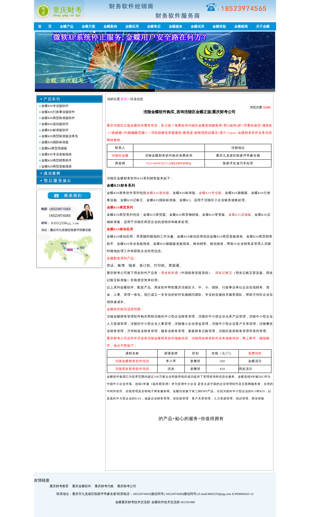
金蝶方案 (88, 26)
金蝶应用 (132, 26)
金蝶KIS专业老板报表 (56, 154)
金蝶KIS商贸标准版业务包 (59, 136)
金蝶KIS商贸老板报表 (56, 166)
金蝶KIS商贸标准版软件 (58, 118)
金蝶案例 (110, 26)
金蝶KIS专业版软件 (55, 106)
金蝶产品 (66, 26)
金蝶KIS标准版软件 (55, 130)
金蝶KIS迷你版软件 (55, 124)
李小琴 (171, 361)
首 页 (45, 26)
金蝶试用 (197, 26)
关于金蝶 (263, 26)
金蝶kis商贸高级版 (54, 148)
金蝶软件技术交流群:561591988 (173, 502)
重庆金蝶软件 (81, 486)
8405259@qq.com (220, 494)
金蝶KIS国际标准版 (55, 142)
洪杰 (171, 369)
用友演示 (245, 369)
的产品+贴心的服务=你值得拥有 (191, 418)
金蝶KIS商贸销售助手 (56, 160)
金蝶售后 (154, 26)
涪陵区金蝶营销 (188, 408)
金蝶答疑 (219, 26)
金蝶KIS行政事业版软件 (58, 112)
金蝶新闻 (241, 26)
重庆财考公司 (126, 486)
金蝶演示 (255, 361)
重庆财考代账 (104, 486)
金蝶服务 (175, 26)
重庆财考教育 (59, 486)
